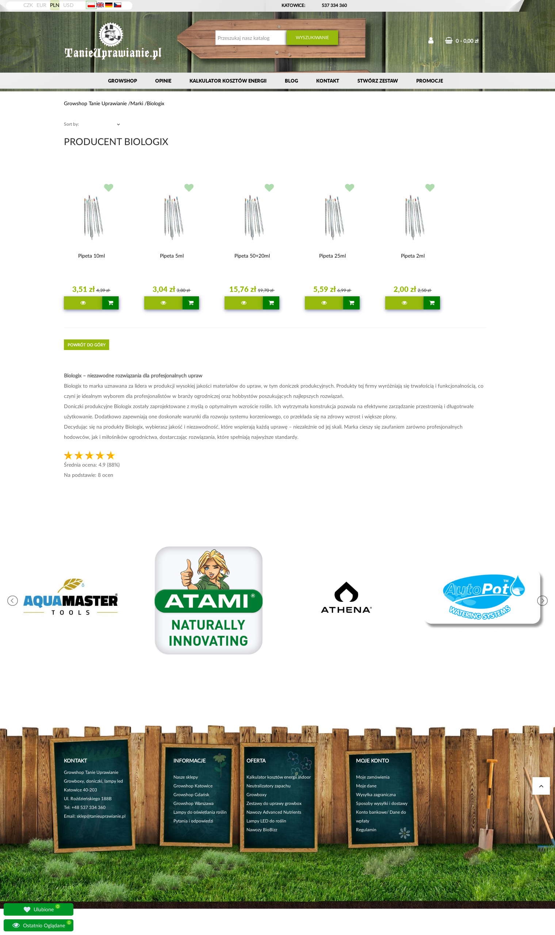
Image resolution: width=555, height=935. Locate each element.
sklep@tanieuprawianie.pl (101, 816)
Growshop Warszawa (193, 803)
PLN (55, 5)
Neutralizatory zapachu (268, 785)
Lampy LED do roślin (266, 821)
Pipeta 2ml (413, 255)
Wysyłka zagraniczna (376, 794)
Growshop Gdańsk (191, 794)
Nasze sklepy (185, 777)
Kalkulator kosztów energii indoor (278, 777)
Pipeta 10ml (91, 255)
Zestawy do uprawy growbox (274, 803)
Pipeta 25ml (332, 255)
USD (68, 5)
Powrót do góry (87, 344)
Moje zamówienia (373, 777)
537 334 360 (334, 5)
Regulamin (366, 829)
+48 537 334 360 (89, 807)
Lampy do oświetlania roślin (200, 812)
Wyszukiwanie (312, 37)
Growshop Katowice (193, 785)
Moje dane (366, 785)
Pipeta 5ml (172, 255)
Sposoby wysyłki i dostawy (381, 803)
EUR (41, 5)
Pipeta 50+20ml (252, 255)
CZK (28, 5)
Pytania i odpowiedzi (193, 821)
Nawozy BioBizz (261, 829)
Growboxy (256, 794)
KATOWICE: (294, 5)
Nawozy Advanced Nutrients (273, 812)
